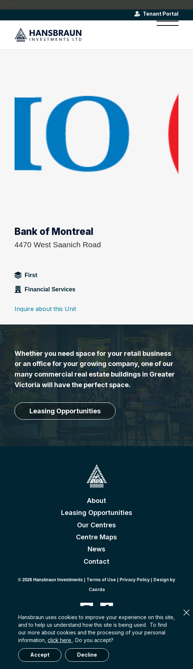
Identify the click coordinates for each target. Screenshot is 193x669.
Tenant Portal (160, 13)
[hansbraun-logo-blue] (80, 34)
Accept (39, 655)
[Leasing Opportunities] (65, 411)
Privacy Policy (135, 579)
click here (60, 640)
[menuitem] (163, 34)
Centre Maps (96, 537)
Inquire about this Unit (45, 308)
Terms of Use (101, 579)
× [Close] (186, 613)
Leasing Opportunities (96, 512)
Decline (87, 655)
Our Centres (96, 525)
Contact (96, 561)
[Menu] (163, 34)
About (96, 500)
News (96, 549)
